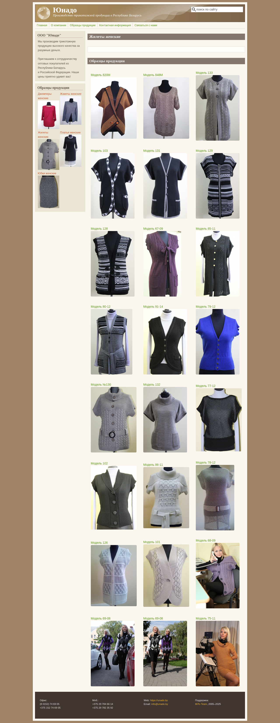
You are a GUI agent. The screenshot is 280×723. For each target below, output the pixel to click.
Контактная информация (115, 25)
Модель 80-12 (100, 306)
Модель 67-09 (153, 228)
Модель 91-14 (153, 306)
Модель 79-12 (205, 306)
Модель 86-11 (153, 464)
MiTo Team (201, 704)
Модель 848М (153, 75)
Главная (42, 25)
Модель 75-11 (205, 618)
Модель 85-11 (205, 228)
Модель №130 (101, 384)
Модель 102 (99, 463)
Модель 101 (151, 542)
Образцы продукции (82, 25)
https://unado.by (159, 700)
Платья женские (70, 132)
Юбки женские (47, 173)
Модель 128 (99, 228)
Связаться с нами (146, 25)
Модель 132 (151, 384)
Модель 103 (99, 150)
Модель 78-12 (205, 462)
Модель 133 (204, 72)
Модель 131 (151, 150)
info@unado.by (159, 704)
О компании (58, 25)
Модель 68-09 (205, 540)
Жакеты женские (70, 93)
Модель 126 (99, 542)
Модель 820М (100, 75)
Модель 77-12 (205, 386)
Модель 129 (204, 150)
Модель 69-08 (100, 618)
